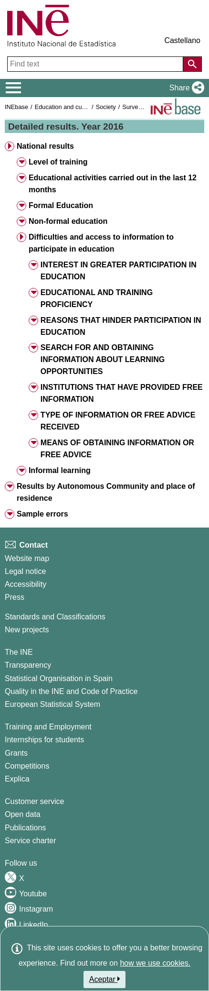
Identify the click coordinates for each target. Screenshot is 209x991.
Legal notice (25, 571)
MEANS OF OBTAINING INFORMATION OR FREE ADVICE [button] (117, 449)
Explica (17, 779)
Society (106, 106)
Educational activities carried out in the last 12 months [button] (113, 184)
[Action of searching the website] (192, 64)
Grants (16, 753)
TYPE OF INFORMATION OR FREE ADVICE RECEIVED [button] (118, 421)
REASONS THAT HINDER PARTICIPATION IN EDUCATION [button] (121, 326)
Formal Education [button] (61, 205)
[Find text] (96, 64)
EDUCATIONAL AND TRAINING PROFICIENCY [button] (97, 298)
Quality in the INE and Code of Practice (71, 691)
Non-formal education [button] (68, 221)
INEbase (16, 106)
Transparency (28, 665)
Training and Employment (48, 727)
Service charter (30, 841)
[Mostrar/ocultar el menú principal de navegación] (13, 88)
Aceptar (104, 979)
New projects (27, 630)
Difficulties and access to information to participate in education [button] (101, 243)
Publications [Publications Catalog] (25, 828)
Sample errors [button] (42, 514)
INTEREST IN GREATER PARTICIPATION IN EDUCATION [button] (119, 271)
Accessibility (25, 584)
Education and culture (64, 106)
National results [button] (45, 146)
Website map (27, 558)
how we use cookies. (155, 963)
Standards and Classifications (55, 617)
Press (14, 597)
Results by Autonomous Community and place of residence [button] (106, 492)
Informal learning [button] (60, 470)
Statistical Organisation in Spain (59, 678)
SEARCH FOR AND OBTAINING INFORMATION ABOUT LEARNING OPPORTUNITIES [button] (103, 359)
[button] (185, 88)
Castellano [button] (182, 40)
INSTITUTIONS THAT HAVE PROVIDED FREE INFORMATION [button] (122, 393)
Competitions (27, 766)
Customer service (34, 801)
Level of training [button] (58, 162)
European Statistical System (52, 704)
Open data (23, 814)
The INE (19, 652)
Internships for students (44, 740)
